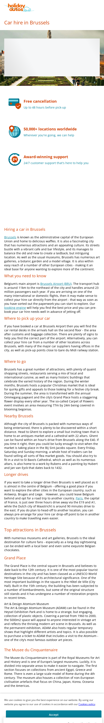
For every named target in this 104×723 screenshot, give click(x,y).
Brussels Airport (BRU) (56, 284)
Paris (79, 498)
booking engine (15, 308)
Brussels (10, 237)
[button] (100, 7)
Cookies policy (86, 704)
